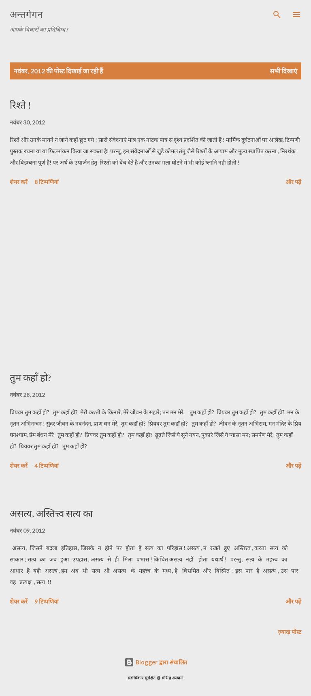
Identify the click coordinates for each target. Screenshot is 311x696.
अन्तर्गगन (26, 14)
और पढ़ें (293, 181)
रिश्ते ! (20, 105)
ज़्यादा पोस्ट (289, 631)
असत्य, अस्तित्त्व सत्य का (51, 513)
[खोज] (277, 14)
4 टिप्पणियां (46, 465)
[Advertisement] (155, 280)
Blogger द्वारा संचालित (155, 662)
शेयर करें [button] (19, 181)
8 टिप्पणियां (46, 181)
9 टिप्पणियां (46, 601)
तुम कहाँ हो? (30, 377)
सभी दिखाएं (283, 71)
